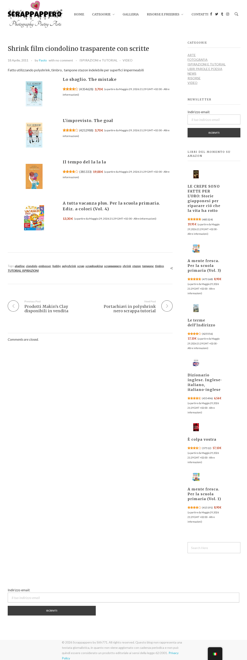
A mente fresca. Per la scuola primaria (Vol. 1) (204, 494)
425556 (207, 333)
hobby (56, 266)
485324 (207, 219)
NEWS (192, 73)
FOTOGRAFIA (198, 59)
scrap (80, 266)
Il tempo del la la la (84, 162)
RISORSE (194, 78)
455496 (207, 398)
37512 (206, 448)
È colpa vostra (202, 439)
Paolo (43, 60)
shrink (127, 266)
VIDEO (128, 60)
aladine (20, 266)
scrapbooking (94, 266)
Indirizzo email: (214, 117)
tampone (148, 266)
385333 (85, 172)
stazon (136, 266)
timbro (159, 266)
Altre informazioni (144, 218)
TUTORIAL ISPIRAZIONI (23, 270)
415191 (207, 507)
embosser (45, 266)
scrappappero (112, 266)
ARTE (192, 55)
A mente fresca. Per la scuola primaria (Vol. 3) (204, 266)
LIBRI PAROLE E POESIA (205, 69)
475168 (207, 279)
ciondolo (31, 266)
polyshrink (69, 266)
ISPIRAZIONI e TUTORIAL (98, 60)
